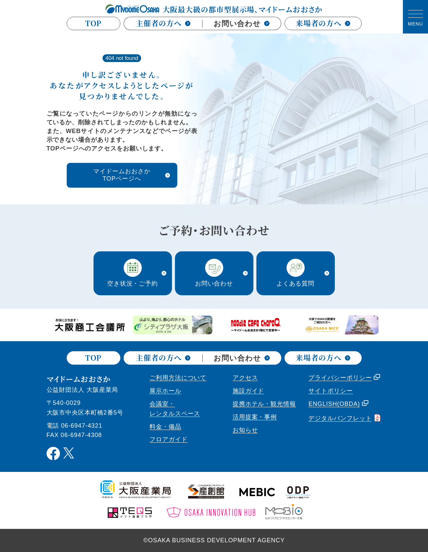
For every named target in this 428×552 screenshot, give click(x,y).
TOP (93, 23)
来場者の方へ (323, 23)
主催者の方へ (163, 23)
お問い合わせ (241, 23)
